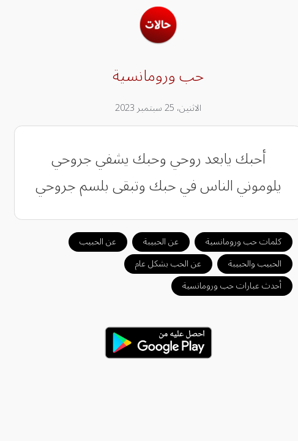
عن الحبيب (88, 242)
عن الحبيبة (151, 242)
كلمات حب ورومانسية (234, 242)
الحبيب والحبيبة (245, 264)
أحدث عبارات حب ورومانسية (222, 286)
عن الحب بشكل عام (159, 264)
